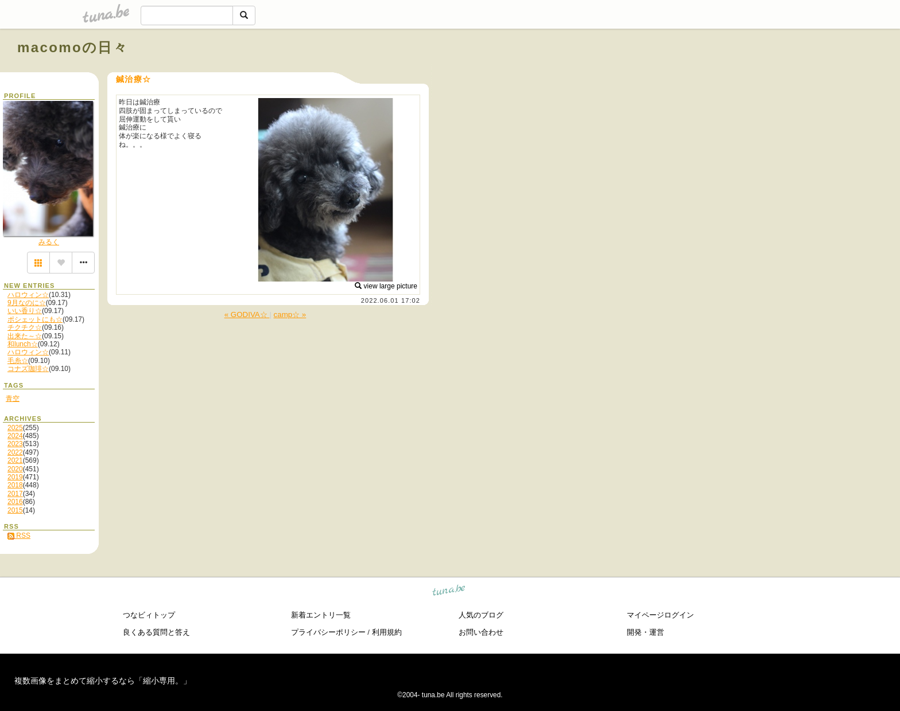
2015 (15, 510)
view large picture (386, 286)
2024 (15, 436)
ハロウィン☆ (28, 295)
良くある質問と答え (156, 632)
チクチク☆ (24, 327)
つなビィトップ (149, 615)
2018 (15, 485)
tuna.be (449, 592)
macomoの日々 (72, 47)
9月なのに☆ (26, 303)
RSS (18, 536)
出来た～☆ (24, 336)
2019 (15, 477)
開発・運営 (645, 632)
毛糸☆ (17, 361)
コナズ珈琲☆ (28, 369)
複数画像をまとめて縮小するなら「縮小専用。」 (102, 680)
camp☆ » (290, 314)
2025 (15, 428)
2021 (15, 460)
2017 (15, 494)
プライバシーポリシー (328, 632)
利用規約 (387, 632)
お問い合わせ (481, 632)
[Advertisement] (751, 73)
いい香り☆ (24, 311)
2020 (15, 469)
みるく (48, 242)
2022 (15, 452)
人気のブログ (481, 615)
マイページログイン (660, 615)
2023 (15, 444)
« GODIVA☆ (247, 314)
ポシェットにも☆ (35, 319)
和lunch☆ (22, 344)
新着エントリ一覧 (321, 615)
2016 (15, 502)
